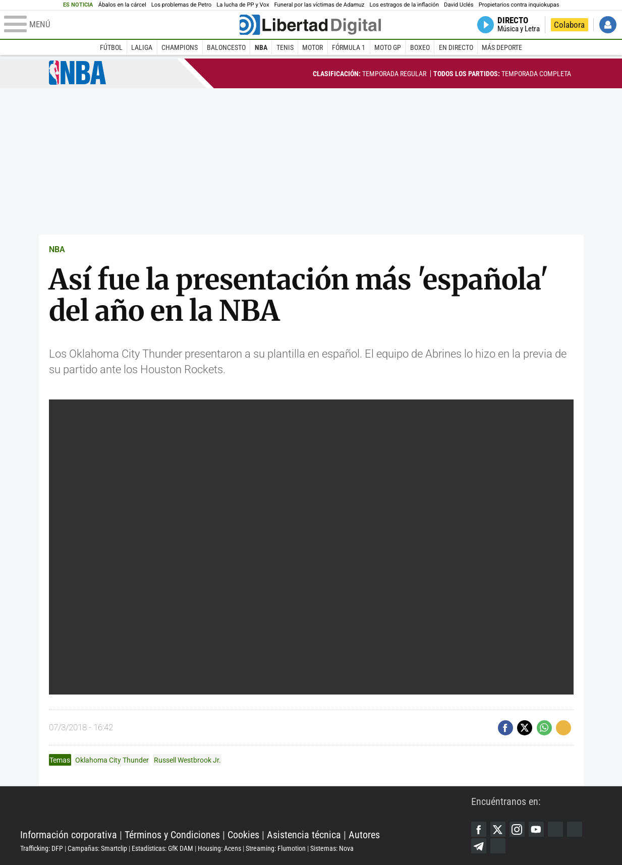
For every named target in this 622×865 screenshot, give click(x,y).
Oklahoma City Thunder (112, 760)
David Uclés (459, 5)
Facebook (478, 829)
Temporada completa (502, 74)
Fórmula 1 (348, 47)
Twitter (497, 829)
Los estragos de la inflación (404, 5)
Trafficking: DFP (41, 848)
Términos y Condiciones (172, 835)
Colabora (569, 25)
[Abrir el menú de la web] (121, 25)
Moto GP (387, 47)
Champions (179, 47)
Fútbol (111, 47)
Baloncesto (226, 47)
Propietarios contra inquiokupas (519, 5)
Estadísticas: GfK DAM (162, 848)
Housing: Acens (219, 848)
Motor (312, 47)
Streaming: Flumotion (276, 848)
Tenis (285, 47)
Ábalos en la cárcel (122, 5)
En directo (456, 47)
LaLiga (141, 47)
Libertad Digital (245, 809)
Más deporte (502, 47)
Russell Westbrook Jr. (187, 760)
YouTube (536, 829)
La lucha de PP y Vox (242, 5)
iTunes (497, 845)
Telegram (478, 845)
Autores (364, 835)
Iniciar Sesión (607, 24)
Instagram (517, 829)
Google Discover (555, 829)
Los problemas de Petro (181, 5)
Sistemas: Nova (332, 848)
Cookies (243, 835)
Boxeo (420, 47)
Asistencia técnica (304, 835)
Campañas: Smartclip (97, 848)
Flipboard (574, 829)
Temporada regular (369, 74)
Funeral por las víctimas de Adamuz (319, 5)
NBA (261, 47)
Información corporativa (68, 835)
